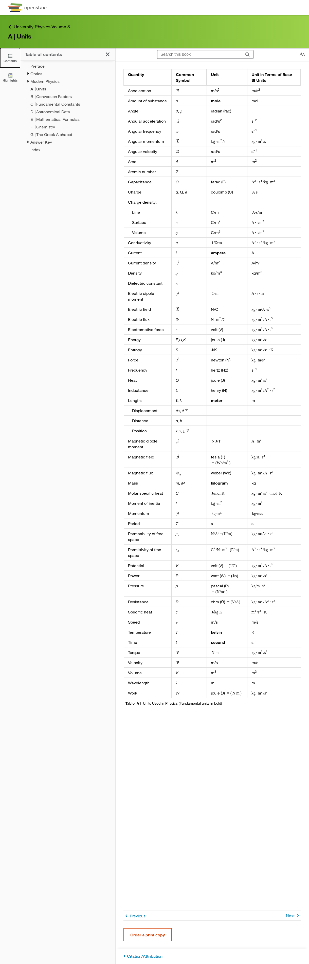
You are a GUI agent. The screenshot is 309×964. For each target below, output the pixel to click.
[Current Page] (72, 89)
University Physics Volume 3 (39, 27)
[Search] (247, 54)
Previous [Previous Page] (134, 916)
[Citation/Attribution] (212, 956)
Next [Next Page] (293, 916)
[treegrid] (67, 108)
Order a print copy (147, 934)
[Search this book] (199, 54)
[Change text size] (302, 54)
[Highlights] (10, 77)
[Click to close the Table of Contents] (10, 58)
